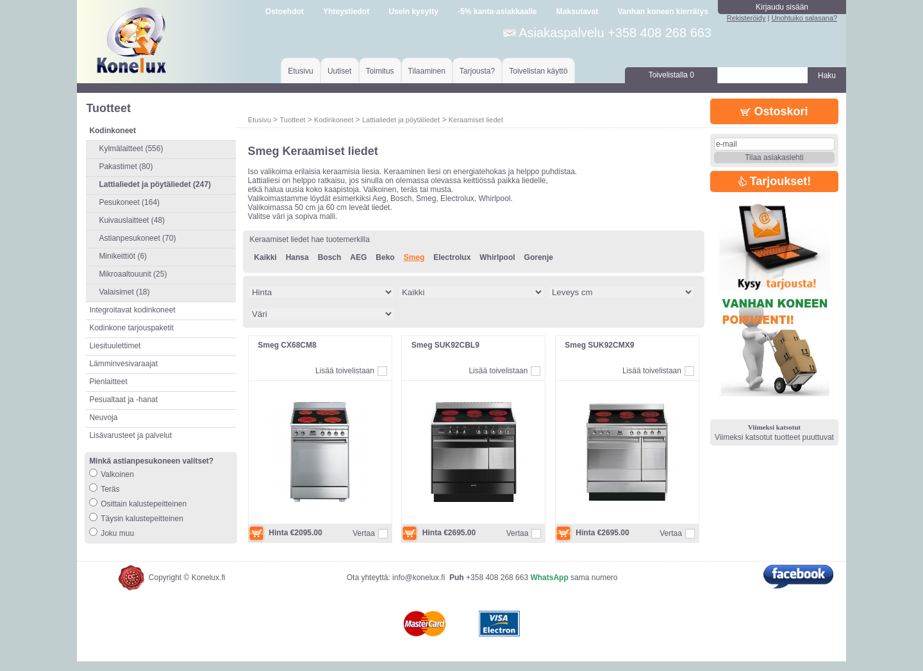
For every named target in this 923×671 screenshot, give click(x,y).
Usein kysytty (413, 11)
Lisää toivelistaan (344, 370)
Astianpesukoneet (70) (137, 238)
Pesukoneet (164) (129, 202)
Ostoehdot (284, 11)
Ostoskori (774, 111)
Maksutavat (577, 11)
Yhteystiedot (346, 11)
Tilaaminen (426, 71)
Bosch (330, 257)
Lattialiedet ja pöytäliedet (401, 120)
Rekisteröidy (746, 18)
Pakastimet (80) (126, 166)
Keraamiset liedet (476, 120)
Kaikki (265, 257)
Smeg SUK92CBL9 (445, 345)
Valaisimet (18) (124, 291)
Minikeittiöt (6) (123, 256)
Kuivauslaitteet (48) (132, 220)
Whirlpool (497, 257)
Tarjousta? (477, 71)
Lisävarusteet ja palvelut (130, 435)
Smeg (414, 257)
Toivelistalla (671, 74)
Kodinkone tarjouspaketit (131, 327)
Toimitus (380, 71)
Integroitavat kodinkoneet (132, 309)
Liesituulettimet (114, 345)
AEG (358, 257)
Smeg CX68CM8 (287, 345)
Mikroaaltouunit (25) (133, 274)
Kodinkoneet (333, 120)
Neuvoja (103, 417)
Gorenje (538, 257)
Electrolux (451, 257)
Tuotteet (292, 120)
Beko (385, 257)
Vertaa (364, 533)
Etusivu (300, 71)
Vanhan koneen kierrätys (662, 11)
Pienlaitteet (108, 381)
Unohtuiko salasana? (804, 18)
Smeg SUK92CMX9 (599, 345)
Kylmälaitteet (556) (131, 148)
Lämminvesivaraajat (123, 363)
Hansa (297, 257)
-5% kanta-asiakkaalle (497, 11)
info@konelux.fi (418, 587)
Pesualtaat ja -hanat (123, 399)
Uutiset (339, 71)
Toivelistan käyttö (538, 71)
